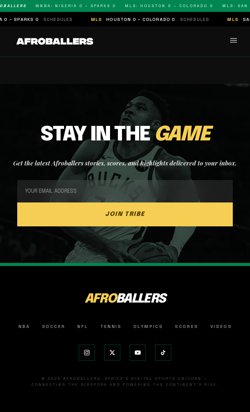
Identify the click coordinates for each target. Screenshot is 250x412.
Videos (221, 326)
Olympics (148, 326)
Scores (186, 326)
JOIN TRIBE (125, 214)
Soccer (53, 326)
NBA (24, 326)
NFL (82, 326)
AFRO (125, 299)
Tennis (110, 326)
